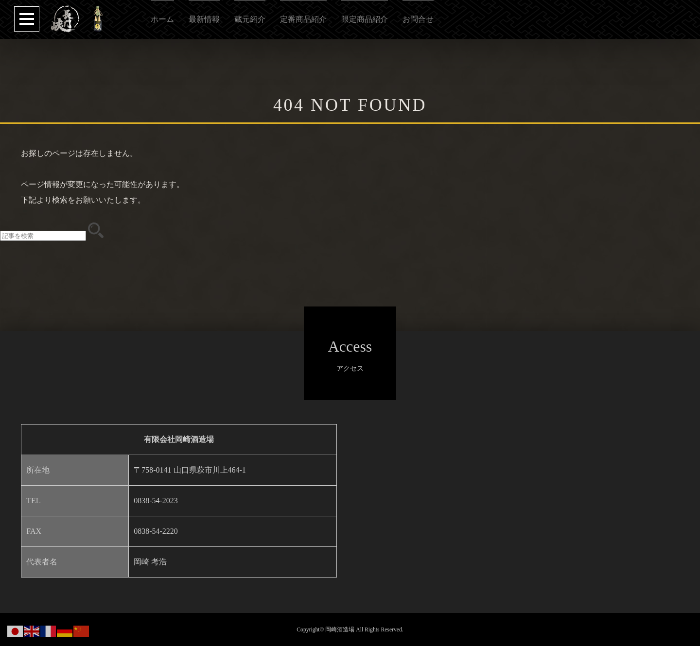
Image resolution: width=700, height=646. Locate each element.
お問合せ (418, 19)
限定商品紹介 (364, 19)
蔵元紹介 (249, 19)
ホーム (162, 19)
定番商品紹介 (303, 19)
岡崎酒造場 (339, 630)
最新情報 (204, 19)
